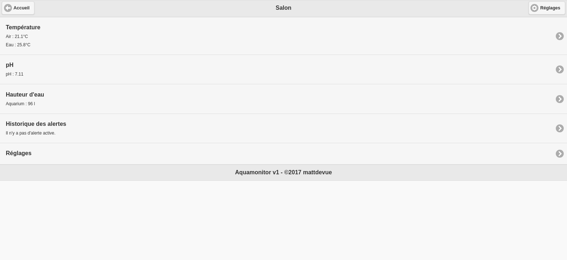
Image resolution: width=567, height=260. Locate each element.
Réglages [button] (550, 7)
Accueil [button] (21, 7)
